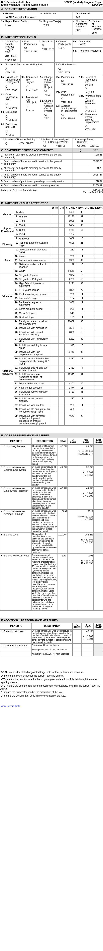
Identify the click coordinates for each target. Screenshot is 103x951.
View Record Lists (10, 706)
